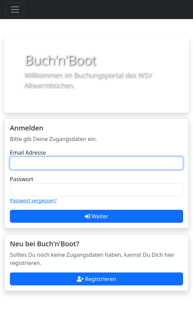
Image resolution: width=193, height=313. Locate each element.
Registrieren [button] (96, 279)
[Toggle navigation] (15, 9)
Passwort (21, 179)
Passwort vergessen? (33, 200)
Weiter (96, 216)
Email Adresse (28, 152)
